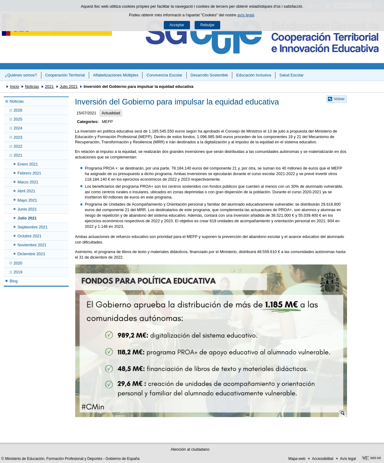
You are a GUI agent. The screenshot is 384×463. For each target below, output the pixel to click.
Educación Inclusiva (253, 75)
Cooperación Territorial (65, 75)
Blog (14, 281)
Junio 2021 (27, 209)
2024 (18, 128)
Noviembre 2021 (32, 245)
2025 (18, 119)
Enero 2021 (28, 164)
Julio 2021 (68, 86)
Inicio (14, 86)
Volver (339, 98)
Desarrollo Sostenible (209, 75)
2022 (18, 146)
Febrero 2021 (29, 173)
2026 (18, 110)
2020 (18, 263)
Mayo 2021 (27, 200)
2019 (18, 272)
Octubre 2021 (30, 236)
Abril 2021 (26, 191)
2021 (49, 86)
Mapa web (296, 459)
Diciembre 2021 (31, 254)
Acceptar (176, 25)
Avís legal (348, 459)
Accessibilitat (322, 459)
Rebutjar (207, 25)
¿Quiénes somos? (21, 75)
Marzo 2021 (28, 182)
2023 (18, 137)
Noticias (32, 86)
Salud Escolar (291, 75)
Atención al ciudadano (190, 449)
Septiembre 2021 (32, 227)
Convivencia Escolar (164, 75)
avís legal (245, 15)
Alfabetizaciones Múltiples (115, 75)
